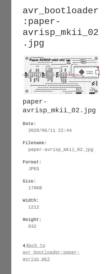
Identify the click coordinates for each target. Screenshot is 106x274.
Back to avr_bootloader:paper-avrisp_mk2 (51, 252)
